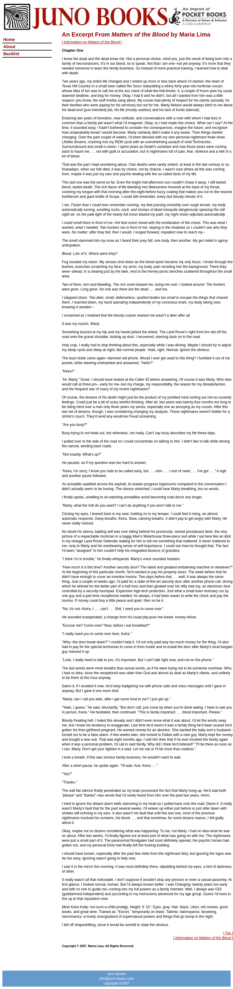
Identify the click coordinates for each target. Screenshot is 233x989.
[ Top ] (228, 933)
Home (9, 39)
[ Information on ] (92, 42)
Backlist (11, 53)
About (9, 46)
